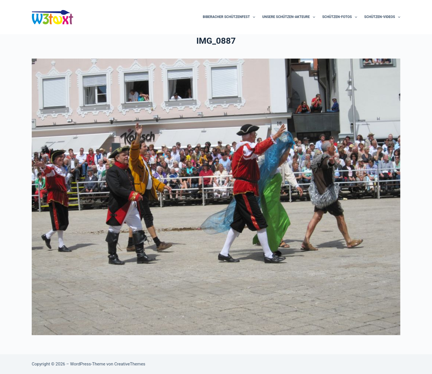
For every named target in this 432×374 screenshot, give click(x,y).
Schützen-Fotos (340, 17)
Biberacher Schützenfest (230, 17)
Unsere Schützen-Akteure (289, 17)
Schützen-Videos (382, 17)
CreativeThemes (129, 364)
